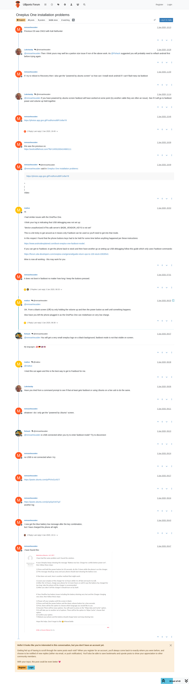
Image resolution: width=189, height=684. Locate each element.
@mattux (35, 362)
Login (31, 668)
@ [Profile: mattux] (28, 366)
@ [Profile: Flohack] (115, 53)
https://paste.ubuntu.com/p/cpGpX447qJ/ (42, 502)
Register (22, 668)
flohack (27, 334)
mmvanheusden (31, 27)
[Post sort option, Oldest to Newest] (154, 20)
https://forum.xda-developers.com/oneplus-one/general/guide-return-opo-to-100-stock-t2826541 (66, 254)
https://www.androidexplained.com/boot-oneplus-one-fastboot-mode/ (54, 243)
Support (21, 20)
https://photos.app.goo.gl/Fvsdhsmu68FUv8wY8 (45, 120)
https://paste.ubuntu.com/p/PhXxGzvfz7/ (42, 479)
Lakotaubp (28, 50)
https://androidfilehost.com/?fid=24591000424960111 (47, 149)
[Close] (170, 645)
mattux (27, 208)
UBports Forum (31, 4)
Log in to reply (166, 20)
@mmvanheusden (42, 50)
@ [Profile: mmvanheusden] (32, 53)
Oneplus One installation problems (62, 168)
